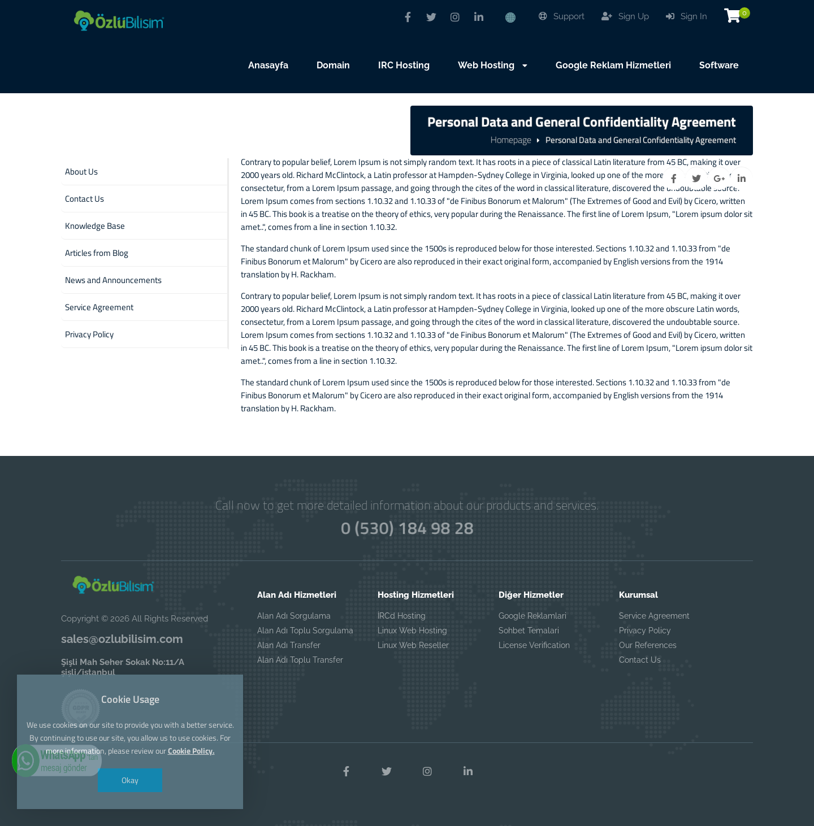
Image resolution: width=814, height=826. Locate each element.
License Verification (534, 645)
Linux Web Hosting (412, 630)
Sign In (686, 16)
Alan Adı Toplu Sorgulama (305, 630)
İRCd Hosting (402, 615)
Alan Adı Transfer (289, 645)
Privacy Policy (645, 630)
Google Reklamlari (532, 615)
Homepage (511, 139)
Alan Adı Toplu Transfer (300, 659)
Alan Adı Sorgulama (294, 615)
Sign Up (625, 16)
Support (561, 16)
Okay (130, 780)
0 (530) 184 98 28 (406, 527)
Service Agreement (654, 615)
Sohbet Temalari (529, 630)
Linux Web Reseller (413, 645)
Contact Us (640, 659)
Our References (648, 645)
